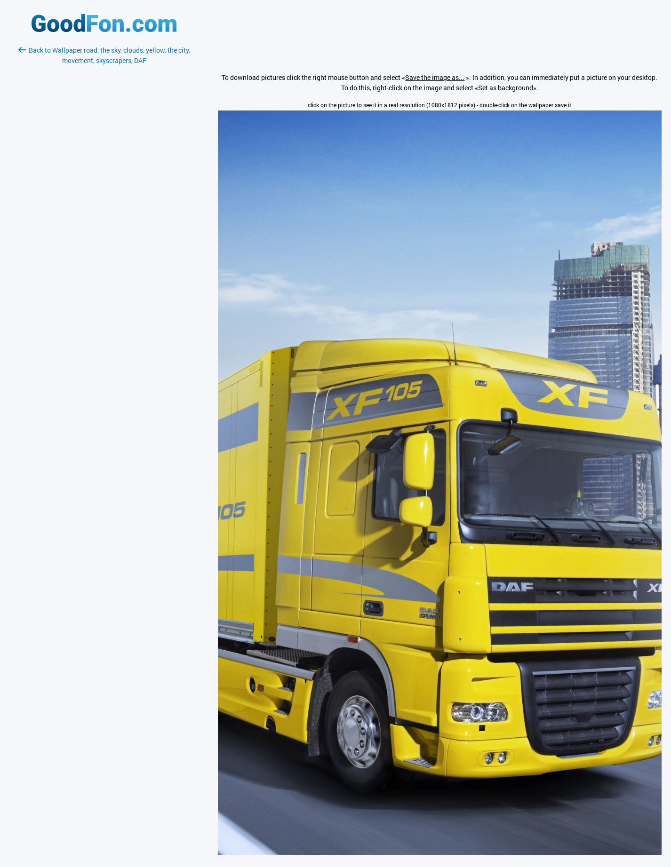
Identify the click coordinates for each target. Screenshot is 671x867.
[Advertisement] (104, 177)
